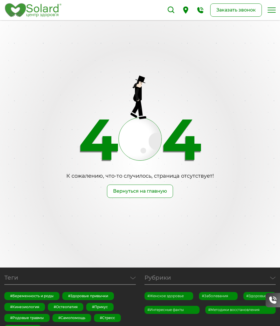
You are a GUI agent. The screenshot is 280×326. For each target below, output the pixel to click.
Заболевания (216, 296)
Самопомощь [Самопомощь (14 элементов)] (73, 318)
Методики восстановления (235, 310)
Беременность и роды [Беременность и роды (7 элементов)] (33, 296)
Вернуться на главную (140, 191)
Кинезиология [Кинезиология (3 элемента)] (25, 307)
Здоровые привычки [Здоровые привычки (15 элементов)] (89, 296)
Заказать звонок (236, 10)
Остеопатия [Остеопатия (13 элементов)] (67, 307)
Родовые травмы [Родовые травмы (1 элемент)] (28, 318)
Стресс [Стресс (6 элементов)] (108, 318)
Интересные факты (167, 310)
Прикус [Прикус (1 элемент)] (101, 307)
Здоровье (257, 296)
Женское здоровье (167, 296)
